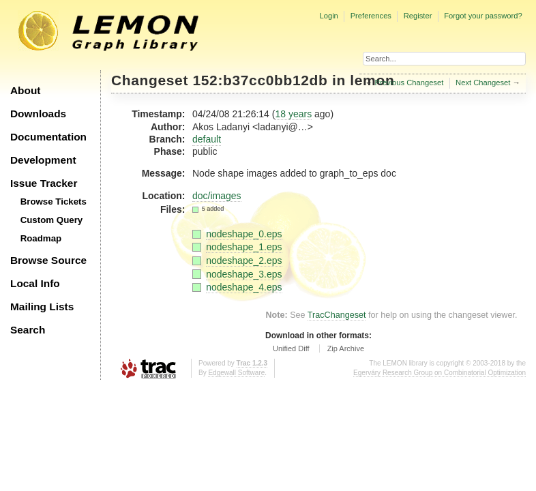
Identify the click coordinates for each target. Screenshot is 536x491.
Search (27, 330)
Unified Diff (291, 348)
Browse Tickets (53, 201)
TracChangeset (337, 315)
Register (418, 16)
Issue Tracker (43, 183)
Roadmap (41, 238)
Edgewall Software (236, 372)
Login (328, 16)
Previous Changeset (409, 82)
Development (43, 160)
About (25, 90)
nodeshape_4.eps (244, 287)
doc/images (216, 195)
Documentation (48, 137)
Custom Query (51, 220)
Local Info (35, 283)
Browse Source (48, 260)
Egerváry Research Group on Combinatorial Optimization (439, 372)
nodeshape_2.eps (244, 260)
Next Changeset (483, 82)
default (206, 139)
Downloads (38, 113)
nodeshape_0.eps (244, 233)
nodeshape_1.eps (244, 246)
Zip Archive (345, 348)
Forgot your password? (483, 16)
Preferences (371, 16)
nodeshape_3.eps (244, 274)
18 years (293, 113)
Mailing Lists (42, 306)
